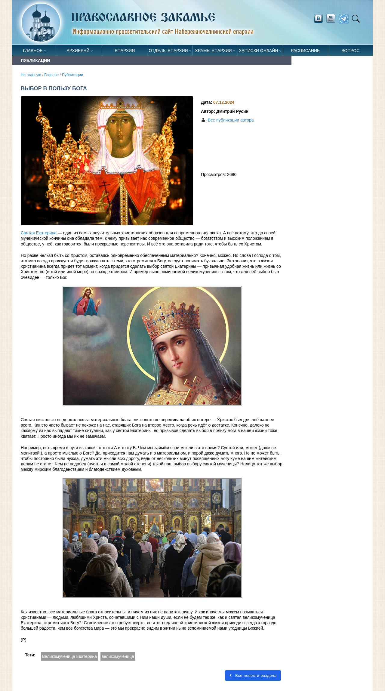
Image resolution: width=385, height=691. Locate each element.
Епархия (125, 50)
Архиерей (77, 50)
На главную (31, 75)
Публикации (72, 75)
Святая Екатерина (39, 232)
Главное (33, 50)
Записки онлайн (258, 50)
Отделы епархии (168, 50)
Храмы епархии (213, 50)
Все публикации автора (231, 120)
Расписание (305, 50)
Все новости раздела (252, 675)
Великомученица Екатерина (69, 656)
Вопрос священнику (350, 52)
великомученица (118, 656)
